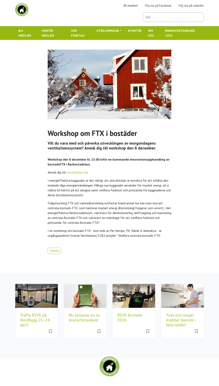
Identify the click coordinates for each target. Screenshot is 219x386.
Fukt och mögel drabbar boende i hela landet (181, 319)
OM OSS (151, 33)
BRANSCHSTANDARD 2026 (180, 33)
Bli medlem (131, 5)
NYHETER (135, 31)
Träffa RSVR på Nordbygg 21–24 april (35, 319)
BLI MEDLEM (24, 33)
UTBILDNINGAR (108, 31)
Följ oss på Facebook (158, 5)
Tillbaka (54, 251)
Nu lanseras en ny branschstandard (84, 317)
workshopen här (77, 172)
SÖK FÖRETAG (78, 33)
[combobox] (173, 17)
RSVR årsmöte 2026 (129, 317)
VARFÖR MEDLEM (48, 33)
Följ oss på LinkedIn (191, 5)
